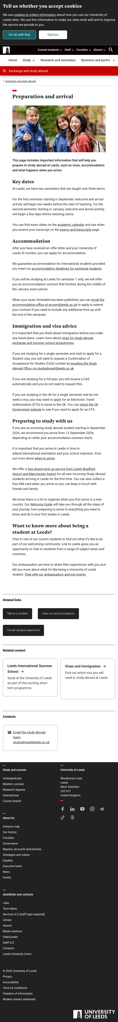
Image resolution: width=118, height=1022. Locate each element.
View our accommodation (58, 613)
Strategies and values (16, 855)
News (6, 871)
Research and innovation (58, 60)
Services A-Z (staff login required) (24, 914)
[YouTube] (82, 809)
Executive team (12, 866)
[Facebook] (62, 809)
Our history (10, 832)
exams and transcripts (75, 230)
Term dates (10, 908)
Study (29, 60)
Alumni (99, 50)
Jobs (6, 903)
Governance (10, 843)
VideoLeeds (10, 937)
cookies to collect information (35, 15)
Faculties (83, 50)
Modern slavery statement (19, 999)
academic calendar (70, 225)
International (11, 795)
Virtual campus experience (23, 630)
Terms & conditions (15, 988)
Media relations (12, 931)
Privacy (7, 976)
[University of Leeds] (94, 1014)
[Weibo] (102, 809)
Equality (8, 860)
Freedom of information (18, 993)
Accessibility (11, 982)
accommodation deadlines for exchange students (67, 268)
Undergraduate (12, 778)
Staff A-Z (8, 942)
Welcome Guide (41, 504)
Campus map (11, 826)
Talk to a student (17, 613)
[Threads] (72, 818)
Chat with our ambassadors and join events (55, 574)
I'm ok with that (19, 34)
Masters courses (13, 784)
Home (12, 60)
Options (53, 34)
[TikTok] (62, 818)
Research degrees (14, 789)
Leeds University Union (17, 954)
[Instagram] (92, 809)
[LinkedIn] (72, 809)
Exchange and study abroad (25, 71)
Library (7, 920)
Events (7, 877)
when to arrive (45, 458)
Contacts (8, 948)
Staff (69, 50)
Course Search (12, 801)
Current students (50, 50)
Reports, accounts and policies (22, 849)
